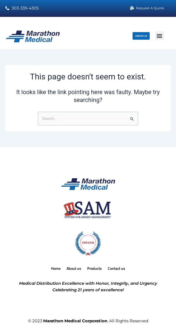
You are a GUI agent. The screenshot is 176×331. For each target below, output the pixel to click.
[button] (159, 35)
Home (56, 268)
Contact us (116, 268)
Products (94, 268)
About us (74, 268)
